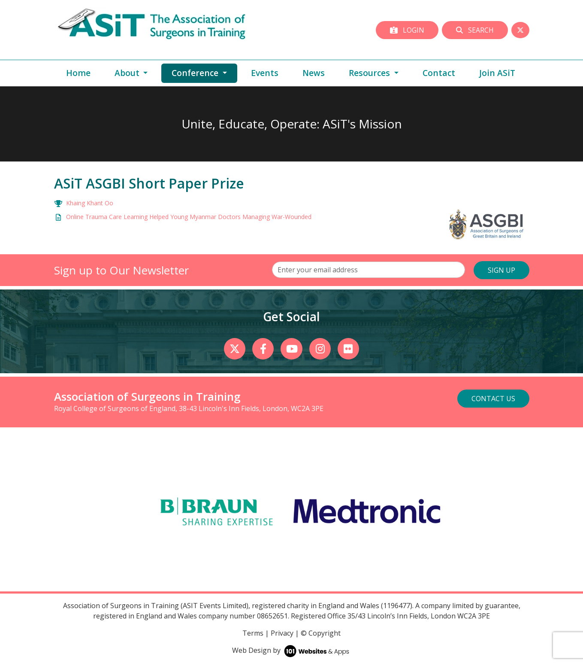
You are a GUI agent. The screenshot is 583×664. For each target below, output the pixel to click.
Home (78, 73)
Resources (370, 73)
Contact (439, 73)
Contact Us (493, 398)
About (128, 73)
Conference (204, 73)
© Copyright (321, 633)
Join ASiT (497, 73)
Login (407, 30)
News (313, 73)
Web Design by (291, 650)
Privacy (282, 633)
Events (264, 73)
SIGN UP (501, 270)
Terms (252, 633)
